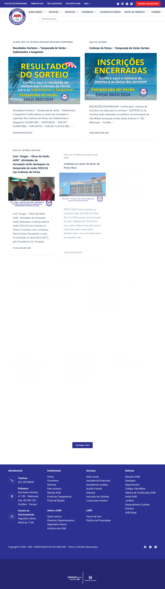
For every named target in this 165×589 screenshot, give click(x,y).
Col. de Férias (32, 42)
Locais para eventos (97, 500)
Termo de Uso (37, 4)
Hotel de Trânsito (136, 12)
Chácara (90, 492)
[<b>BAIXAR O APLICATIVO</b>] (148, 3)
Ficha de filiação (56, 500)
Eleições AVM (132, 476)
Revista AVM (54, 492)
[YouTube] (131, 4)
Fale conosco (54, 488)
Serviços (72, 12)
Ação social (92, 476)
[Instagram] (127, 4)
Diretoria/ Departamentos (60, 520)
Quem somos (37, 12)
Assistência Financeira (98, 480)
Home (22, 12)
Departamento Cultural (137, 504)
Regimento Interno (57, 524)
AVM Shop (130, 512)
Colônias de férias (110, 12)
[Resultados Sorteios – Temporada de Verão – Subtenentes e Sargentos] (44, 80)
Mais (88, 4)
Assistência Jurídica (97, 484)
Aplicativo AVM (73, 4)
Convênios (89, 12)
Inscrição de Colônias (97, 496)
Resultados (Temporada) (61, 42)
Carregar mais (82, 452)
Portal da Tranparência (59, 496)
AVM (23, 42)
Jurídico (129, 500)
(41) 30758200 (26, 482)
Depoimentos (132, 484)
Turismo (156, 12)
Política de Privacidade (98, 520)
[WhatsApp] (118, 4)
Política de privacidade (16, 4)
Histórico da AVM (56, 528)
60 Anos (16, 42)
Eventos (129, 508)
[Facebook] (122, 4)
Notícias (55, 12)
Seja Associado (54, 4)
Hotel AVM (131, 496)
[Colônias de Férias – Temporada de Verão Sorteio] (121, 81)
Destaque (44, 42)
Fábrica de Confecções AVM (140, 492)
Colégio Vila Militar (135, 488)
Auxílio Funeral (94, 488)
